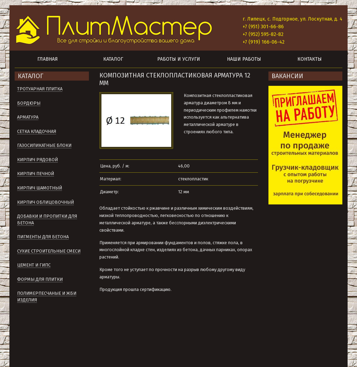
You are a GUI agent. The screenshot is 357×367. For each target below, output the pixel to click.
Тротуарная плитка (39, 88)
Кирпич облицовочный (45, 202)
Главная (47, 59)
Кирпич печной (35, 173)
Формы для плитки (40, 279)
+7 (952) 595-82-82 (263, 34)
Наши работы (244, 59)
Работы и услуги (178, 59)
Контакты (309, 59)
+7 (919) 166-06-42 (263, 42)
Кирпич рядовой (37, 159)
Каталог (113, 59)
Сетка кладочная (36, 131)
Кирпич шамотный (39, 187)
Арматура (27, 117)
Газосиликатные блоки (44, 145)
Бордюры (28, 103)
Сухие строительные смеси (49, 251)
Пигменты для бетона (43, 236)
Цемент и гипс (34, 265)
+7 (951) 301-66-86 (263, 27)
